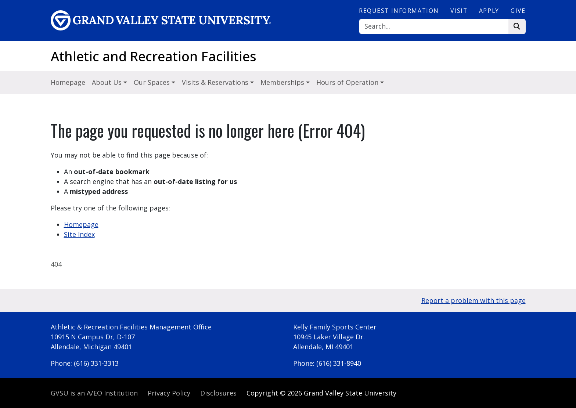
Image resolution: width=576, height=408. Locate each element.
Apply (489, 11)
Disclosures (218, 393)
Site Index (79, 234)
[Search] (434, 27)
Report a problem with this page (473, 300)
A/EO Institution (94, 393)
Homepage (68, 82)
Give (518, 11)
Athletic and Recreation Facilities (153, 56)
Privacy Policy (169, 393)
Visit (458, 11)
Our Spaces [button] (153, 82)
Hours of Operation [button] (348, 82)
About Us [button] (107, 82)
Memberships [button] (283, 82)
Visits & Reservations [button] (216, 82)
